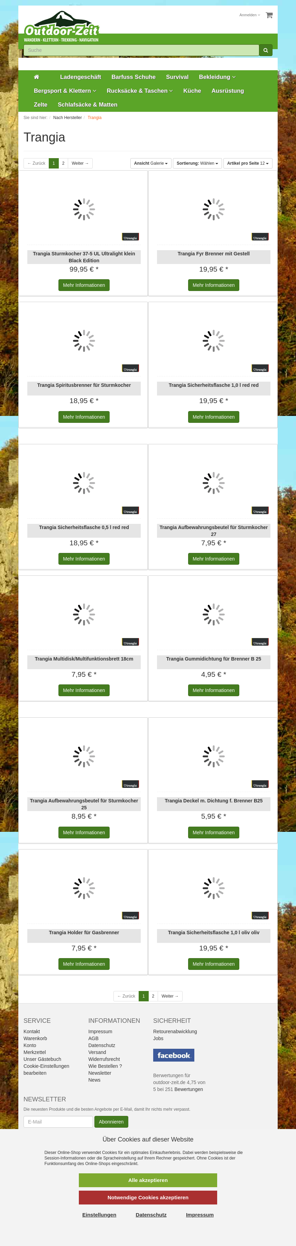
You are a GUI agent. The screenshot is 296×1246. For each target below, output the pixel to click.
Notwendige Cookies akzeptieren (148, 1197)
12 (248, 163)
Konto (30, 1045)
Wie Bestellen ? (105, 1066)
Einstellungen (99, 1215)
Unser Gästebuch (42, 1059)
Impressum (100, 1031)
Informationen (84, 285)
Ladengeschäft (80, 77)
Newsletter (100, 1073)
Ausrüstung (228, 91)
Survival (177, 77)
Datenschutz (102, 1045)
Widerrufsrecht (104, 1059)
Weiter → (80, 163)
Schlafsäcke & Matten (88, 104)
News (95, 1080)
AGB (94, 1038)
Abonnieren (111, 1122)
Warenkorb (35, 1038)
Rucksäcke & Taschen (140, 91)
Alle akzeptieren (148, 1180)
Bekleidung (217, 77)
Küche (192, 91)
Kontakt (32, 1031)
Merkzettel (35, 1052)
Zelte (40, 104)
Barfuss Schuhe (133, 77)
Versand (97, 1052)
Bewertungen (189, 1089)
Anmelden (250, 15)
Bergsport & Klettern (65, 91)
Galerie (151, 163)
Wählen (197, 163)
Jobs (158, 1038)
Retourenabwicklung (175, 1031)
